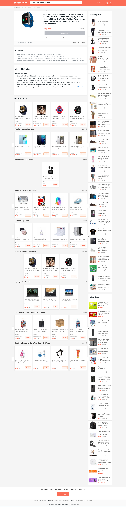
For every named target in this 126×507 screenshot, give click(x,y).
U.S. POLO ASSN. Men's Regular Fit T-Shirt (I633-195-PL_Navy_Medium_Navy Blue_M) (104, 167)
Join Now (63, 494)
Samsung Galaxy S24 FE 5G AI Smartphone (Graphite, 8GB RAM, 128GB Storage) (104, 239)
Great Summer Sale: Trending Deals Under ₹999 (103, 470)
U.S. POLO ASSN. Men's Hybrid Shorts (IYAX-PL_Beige (103, 113)
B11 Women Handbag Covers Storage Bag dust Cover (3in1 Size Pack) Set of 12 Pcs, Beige (60, 330)
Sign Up (108, 3)
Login (99, 3)
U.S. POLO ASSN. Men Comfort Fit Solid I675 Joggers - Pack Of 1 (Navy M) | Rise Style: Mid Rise (104, 30)
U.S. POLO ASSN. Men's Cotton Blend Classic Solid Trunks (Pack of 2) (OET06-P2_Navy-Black (104, 123)
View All (84, 129)
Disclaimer (89, 500)
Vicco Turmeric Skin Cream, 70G (77, 361)
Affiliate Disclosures (78, 500)
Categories (17, 7)
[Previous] (13, 145)
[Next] (88, 145)
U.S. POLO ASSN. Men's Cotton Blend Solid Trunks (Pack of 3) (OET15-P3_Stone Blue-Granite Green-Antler (104, 258)
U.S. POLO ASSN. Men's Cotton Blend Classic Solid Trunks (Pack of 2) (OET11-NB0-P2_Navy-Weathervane (104, 132)
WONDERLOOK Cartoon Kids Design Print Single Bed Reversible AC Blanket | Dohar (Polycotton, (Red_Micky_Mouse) (41, 208)
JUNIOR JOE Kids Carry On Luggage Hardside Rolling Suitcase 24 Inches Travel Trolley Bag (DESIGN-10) (77, 330)
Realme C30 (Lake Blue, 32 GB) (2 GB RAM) (22, 147)
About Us (37, 500)
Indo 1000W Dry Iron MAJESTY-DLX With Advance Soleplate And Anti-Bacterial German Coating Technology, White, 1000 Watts (78, 208)
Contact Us (44, 500)
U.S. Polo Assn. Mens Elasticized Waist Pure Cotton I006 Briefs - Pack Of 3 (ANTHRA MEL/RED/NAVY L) (104, 58)
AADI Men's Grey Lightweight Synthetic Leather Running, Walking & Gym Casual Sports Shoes (103, 249)
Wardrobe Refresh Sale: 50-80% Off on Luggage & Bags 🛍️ (104, 313)
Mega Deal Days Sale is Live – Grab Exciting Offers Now (103, 304)
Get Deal (64, 33)
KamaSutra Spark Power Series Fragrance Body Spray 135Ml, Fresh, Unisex (104, 49)
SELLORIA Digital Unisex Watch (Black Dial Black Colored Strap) (58, 117)
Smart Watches (81, 42)
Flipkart (16, 151)
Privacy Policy (67, 500)
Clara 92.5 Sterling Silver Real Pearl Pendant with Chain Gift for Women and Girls (41, 239)
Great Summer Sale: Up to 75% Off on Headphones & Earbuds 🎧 (104, 479)
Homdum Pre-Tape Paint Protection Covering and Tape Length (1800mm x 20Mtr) (104, 104)
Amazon (82, 28)
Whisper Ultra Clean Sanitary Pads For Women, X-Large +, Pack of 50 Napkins (104, 267)
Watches (74, 42)
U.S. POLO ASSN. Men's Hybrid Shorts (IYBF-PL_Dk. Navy (103, 21)
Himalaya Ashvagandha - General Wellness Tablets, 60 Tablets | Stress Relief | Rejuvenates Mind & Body (104, 285)
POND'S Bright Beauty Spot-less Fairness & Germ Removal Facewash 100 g (104, 158)
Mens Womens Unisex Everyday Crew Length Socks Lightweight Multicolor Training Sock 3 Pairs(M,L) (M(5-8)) (78, 239)
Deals (29, 7)
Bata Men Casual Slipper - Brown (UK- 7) (104, 203)
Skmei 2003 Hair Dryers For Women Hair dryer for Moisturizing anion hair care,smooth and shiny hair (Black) (59, 361)
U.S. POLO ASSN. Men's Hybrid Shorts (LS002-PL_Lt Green (103, 176)
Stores (24, 7)
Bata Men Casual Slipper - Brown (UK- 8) (104, 140)
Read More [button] (81, 87)
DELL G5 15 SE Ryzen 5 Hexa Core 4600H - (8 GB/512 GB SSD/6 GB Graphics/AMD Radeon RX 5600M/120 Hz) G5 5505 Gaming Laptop (32, 300)
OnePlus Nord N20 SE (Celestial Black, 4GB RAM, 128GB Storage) (40, 147)
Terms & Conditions (55, 500)
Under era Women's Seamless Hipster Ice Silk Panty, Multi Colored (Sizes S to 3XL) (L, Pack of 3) (23, 239)
